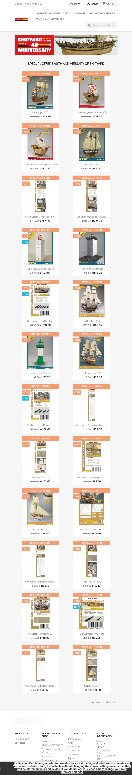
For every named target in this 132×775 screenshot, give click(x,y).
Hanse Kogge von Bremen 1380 (92, 112)
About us (46, 756)
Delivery (45, 741)
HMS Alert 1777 (40, 529)
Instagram (38, 721)
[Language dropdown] (75, 4)
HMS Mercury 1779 (91, 373)
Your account (78, 733)
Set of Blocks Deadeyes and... (40, 216)
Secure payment (49, 760)
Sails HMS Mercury (91, 581)
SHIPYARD (80, 13)
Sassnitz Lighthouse (40, 373)
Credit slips (74, 746)
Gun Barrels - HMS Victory (40, 321)
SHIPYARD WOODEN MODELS (53, 13)
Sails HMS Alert (91, 685)
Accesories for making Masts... (91, 425)
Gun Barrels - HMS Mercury (40, 425)
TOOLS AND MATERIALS (50, 19)
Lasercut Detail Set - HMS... (92, 529)
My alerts (73, 758)
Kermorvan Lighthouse (91, 268)
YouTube (31, 721)
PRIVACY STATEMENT (52, 745)
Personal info (75, 738)
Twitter (24, 721)
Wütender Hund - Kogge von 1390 (40, 164)
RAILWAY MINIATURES (102, 13)
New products (22, 738)
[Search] (101, 25)
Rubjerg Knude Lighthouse (40, 268)
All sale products (105, 702)
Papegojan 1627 (40, 112)
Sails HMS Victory (40, 477)
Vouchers (73, 754)
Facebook (18, 721)
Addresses (73, 750)
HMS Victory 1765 (91, 321)
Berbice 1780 (91, 164)
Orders (72, 742)
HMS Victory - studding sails (40, 633)
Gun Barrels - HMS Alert (92, 633)
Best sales (20, 742)
